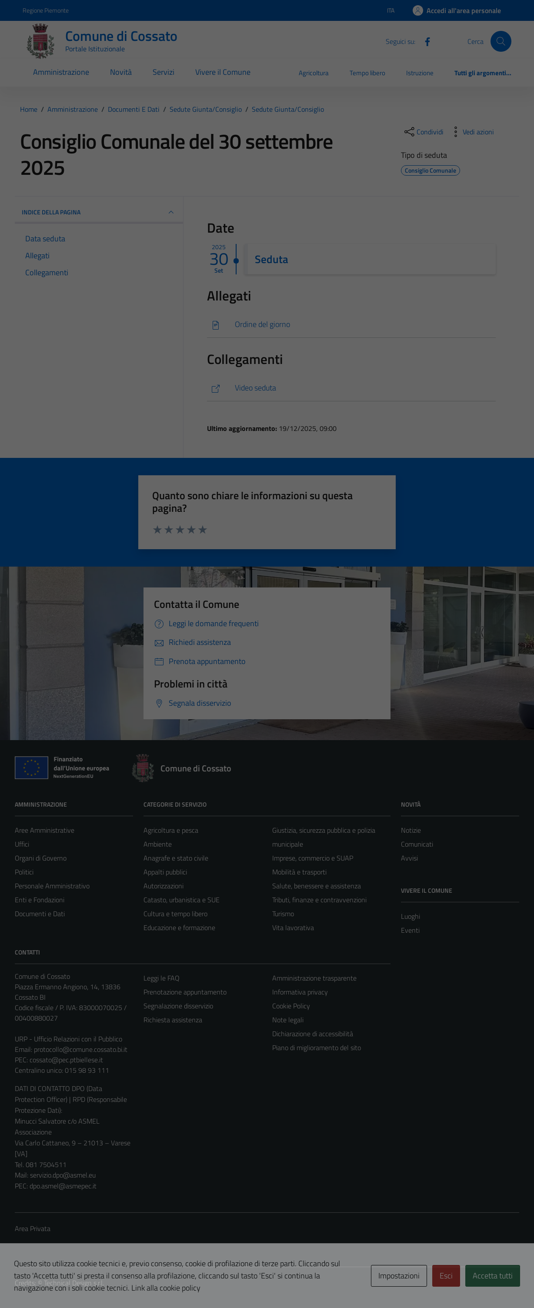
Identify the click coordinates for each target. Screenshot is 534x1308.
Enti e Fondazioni (39, 899)
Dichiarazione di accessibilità (312, 1033)
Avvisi (409, 858)
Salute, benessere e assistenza (316, 886)
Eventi (410, 930)
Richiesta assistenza (173, 1019)
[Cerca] (501, 41)
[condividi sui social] (423, 132)
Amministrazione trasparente (314, 978)
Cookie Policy (291, 1006)
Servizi (163, 72)
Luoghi (410, 916)
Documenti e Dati (40, 913)
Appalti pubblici (165, 872)
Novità (121, 72)
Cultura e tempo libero (175, 913)
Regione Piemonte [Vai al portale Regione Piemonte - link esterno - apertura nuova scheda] (46, 10)
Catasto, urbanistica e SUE (182, 899)
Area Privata (32, 1228)
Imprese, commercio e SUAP (312, 858)
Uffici (22, 844)
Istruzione (420, 73)
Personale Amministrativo (52, 886)
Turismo (283, 913)
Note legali (288, 1019)
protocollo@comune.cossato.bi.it (80, 1049)
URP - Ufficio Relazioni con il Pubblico (68, 1039)
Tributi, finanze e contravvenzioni (319, 899)
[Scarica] (351, 324)
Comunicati (417, 844)
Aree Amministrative (44, 830)
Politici (24, 872)
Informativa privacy (300, 992)
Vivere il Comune (222, 72)
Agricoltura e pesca (171, 830)
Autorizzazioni (164, 886)
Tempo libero (367, 73)
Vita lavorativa (293, 927)
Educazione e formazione (179, 927)
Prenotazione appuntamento (185, 992)
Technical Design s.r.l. (74, 1283)
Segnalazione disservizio (178, 1006)
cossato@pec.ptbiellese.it (66, 1059)
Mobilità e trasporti (299, 872)
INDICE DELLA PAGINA (99, 212)
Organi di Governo (41, 858)
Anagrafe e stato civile (176, 858)
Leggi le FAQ (162, 978)
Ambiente (158, 844)
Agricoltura (314, 73)
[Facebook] (424, 41)
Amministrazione (61, 72)
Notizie (411, 830)
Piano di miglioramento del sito (316, 1047)
